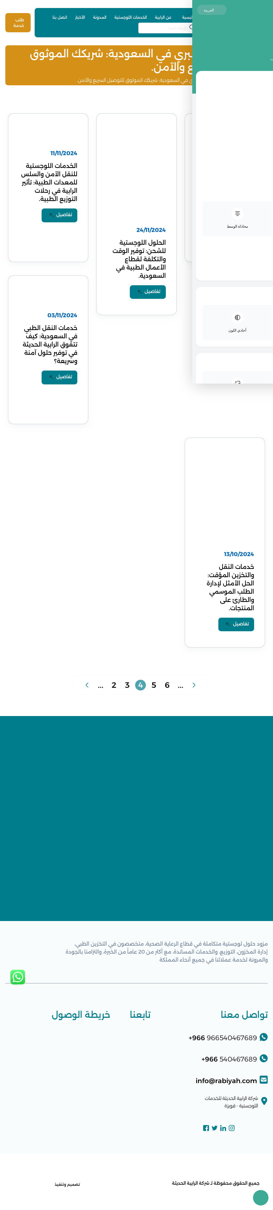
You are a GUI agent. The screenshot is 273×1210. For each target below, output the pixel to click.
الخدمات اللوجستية (130, 17)
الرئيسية (189, 17)
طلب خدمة (18, 22)
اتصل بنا (60, 17)
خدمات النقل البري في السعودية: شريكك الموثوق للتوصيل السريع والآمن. (151, 80)
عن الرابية (163, 17)
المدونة (99, 17)
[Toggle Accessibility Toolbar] (260, 1197)
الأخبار (80, 17)
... (100, 689)
